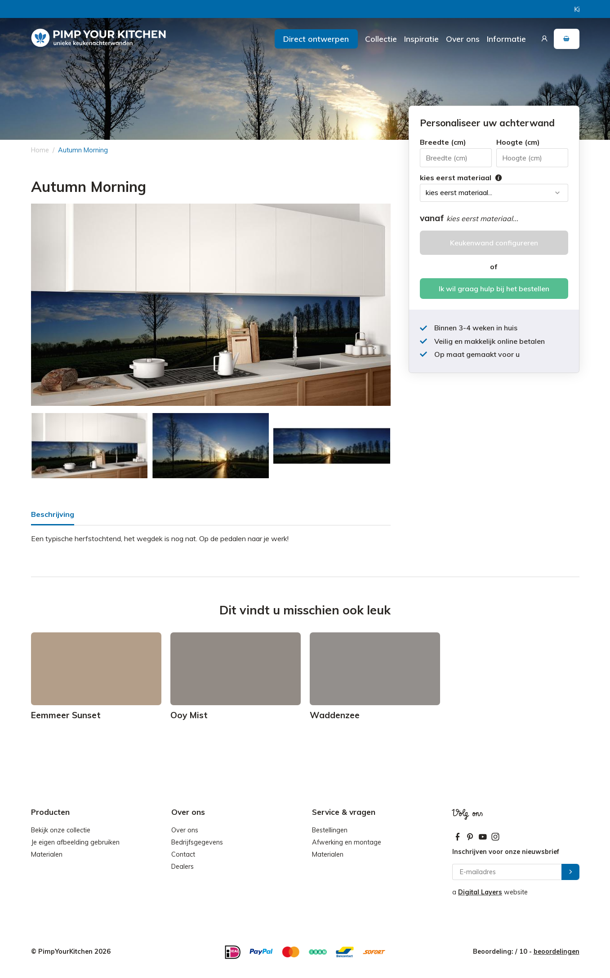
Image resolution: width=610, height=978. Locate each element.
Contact (183, 854)
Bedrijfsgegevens (197, 842)
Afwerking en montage (346, 842)
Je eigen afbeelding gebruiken (75, 842)
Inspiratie (421, 39)
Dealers (182, 866)
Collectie (381, 39)
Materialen (46, 854)
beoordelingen (556, 951)
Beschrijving (52, 514)
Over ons (463, 39)
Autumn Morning (83, 150)
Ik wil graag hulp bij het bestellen (494, 288)
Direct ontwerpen (316, 39)
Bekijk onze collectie (60, 830)
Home (40, 150)
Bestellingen (329, 830)
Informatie (506, 39)
